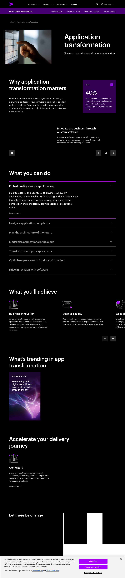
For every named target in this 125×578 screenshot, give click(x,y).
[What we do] (34, 4)
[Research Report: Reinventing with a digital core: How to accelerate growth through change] (24, 396)
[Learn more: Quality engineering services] (15, 213)
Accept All (93, 561)
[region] (62, 567)
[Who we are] (62, 4)
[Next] (113, 338)
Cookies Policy (37, 570)
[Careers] (75, 4)
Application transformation (20, 11)
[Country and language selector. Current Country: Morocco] (107, 4)
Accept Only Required (93, 567)
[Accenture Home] (11, 4)
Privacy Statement (52, 570)
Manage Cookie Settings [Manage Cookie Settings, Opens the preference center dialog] (93, 573)
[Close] (121, 559)
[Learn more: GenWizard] (15, 486)
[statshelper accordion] (112, 84)
